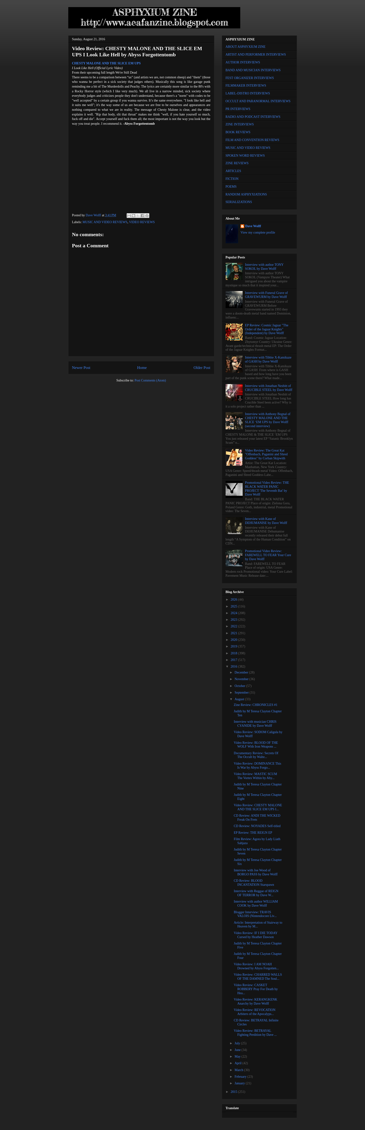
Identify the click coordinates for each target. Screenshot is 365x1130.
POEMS (231, 186)
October (240, 686)
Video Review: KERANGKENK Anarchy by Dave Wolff (255, 1001)
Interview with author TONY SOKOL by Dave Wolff (264, 266)
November (242, 679)
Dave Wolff (253, 226)
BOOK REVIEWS (238, 132)
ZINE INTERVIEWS (240, 124)
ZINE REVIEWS (237, 163)
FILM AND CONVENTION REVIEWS (252, 140)
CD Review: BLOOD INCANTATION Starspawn (254, 882)
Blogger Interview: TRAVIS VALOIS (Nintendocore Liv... (255, 914)
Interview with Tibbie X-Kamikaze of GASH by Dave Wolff (268, 359)
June (238, 1050)
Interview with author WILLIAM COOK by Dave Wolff (256, 903)
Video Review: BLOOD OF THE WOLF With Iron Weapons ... (256, 745)
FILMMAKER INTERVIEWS (246, 85)
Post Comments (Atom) (150, 380)
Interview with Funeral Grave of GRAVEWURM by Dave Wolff (266, 295)
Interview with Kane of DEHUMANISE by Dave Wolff (266, 521)
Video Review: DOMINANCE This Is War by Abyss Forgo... (257, 765)
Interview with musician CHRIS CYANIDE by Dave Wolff (255, 723)
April (238, 1063)
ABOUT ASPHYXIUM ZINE (246, 47)
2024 (234, 613)
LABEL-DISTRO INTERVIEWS (248, 93)
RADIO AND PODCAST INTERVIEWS (253, 117)
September (242, 692)
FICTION (232, 179)
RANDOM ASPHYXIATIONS (246, 194)
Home (142, 367)
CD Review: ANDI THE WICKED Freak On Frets (257, 817)
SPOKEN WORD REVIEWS (245, 155)
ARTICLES (233, 171)
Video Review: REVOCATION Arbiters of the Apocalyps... (254, 1012)
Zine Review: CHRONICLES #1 (255, 705)
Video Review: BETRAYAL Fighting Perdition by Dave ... (255, 1033)
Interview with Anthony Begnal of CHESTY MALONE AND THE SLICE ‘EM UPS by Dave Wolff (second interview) (267, 420)
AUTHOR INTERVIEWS (243, 62)
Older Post (201, 367)
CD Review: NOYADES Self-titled (257, 826)
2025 (234, 606)
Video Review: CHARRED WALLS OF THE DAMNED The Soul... (258, 976)
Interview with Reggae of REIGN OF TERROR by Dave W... (256, 893)
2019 (234, 646)
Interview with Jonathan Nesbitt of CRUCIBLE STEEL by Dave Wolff (268, 388)
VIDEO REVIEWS (142, 222)
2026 (234, 599)
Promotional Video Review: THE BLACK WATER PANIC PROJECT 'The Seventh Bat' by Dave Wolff (267, 488)
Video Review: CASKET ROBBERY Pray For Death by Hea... (256, 989)
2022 (234, 626)
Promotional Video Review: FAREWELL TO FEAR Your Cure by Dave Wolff (268, 555)
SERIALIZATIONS (239, 202)
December (242, 672)
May (238, 1056)
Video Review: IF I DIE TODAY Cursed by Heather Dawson (255, 935)
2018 (234, 653)
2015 (234, 1092)
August (240, 699)
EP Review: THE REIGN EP (253, 832)
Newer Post (81, 367)
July (238, 1043)
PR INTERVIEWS (238, 109)
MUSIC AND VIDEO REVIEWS (104, 222)
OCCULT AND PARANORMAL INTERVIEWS (258, 101)
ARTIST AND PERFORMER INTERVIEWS (256, 54)
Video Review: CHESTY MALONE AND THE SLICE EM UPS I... (258, 807)
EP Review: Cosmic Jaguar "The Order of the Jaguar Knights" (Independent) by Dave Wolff (266, 329)
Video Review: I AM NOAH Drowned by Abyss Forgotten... (256, 966)
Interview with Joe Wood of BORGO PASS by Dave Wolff (256, 872)
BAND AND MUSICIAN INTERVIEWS (253, 70)
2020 (234, 640)
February (241, 1076)
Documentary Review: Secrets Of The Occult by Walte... (256, 755)
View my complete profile (257, 232)
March (239, 1070)
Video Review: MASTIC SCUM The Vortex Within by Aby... (255, 776)
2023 (234, 619)
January (240, 1083)
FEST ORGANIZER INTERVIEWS (250, 78)
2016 (234, 666)
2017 (234, 660)
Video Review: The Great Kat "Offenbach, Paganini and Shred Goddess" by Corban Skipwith (266, 454)
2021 (234, 633)
